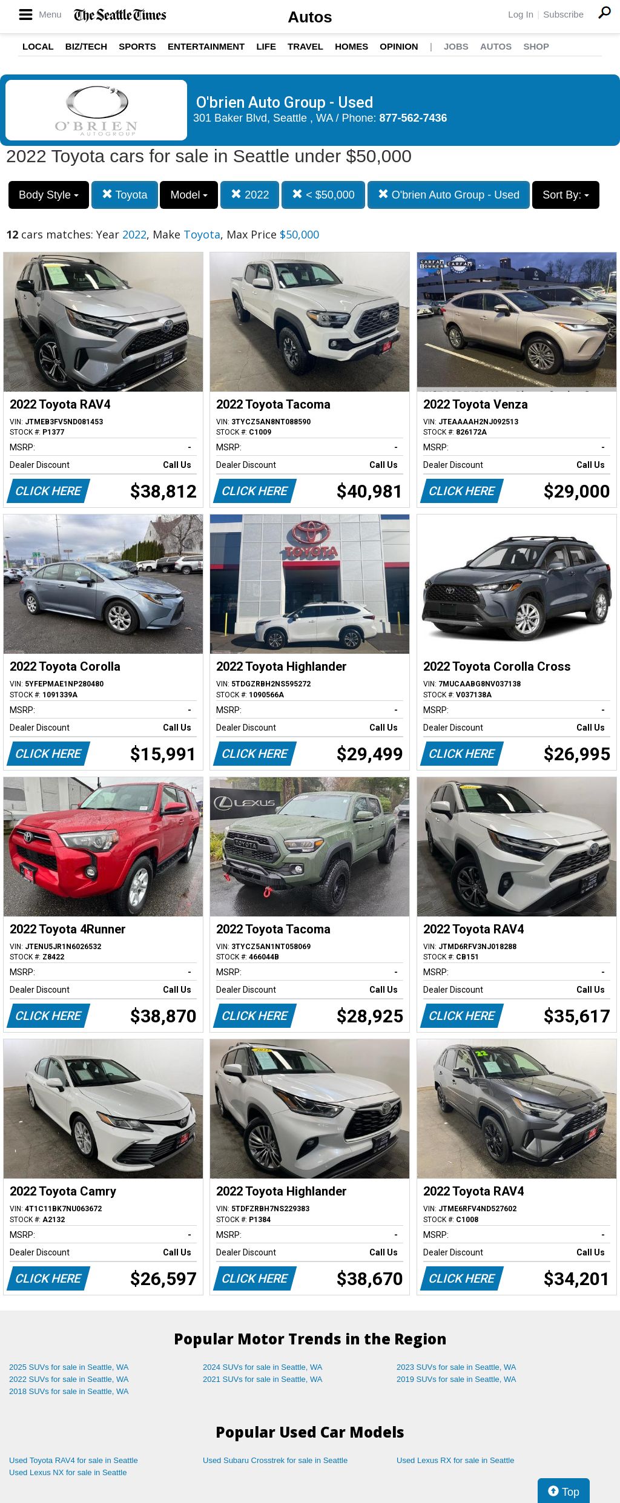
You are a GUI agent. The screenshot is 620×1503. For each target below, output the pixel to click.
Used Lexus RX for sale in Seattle (455, 1460)
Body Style (49, 195)
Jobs (456, 46)
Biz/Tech (86, 46)
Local (38, 46)
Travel (305, 46)
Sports (137, 46)
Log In (520, 14)
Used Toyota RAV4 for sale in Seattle (73, 1460)
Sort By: (565, 195)
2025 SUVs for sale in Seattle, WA (69, 1367)
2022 (250, 194)
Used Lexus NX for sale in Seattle (68, 1472)
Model (189, 195)
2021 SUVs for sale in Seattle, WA (263, 1379)
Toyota (125, 194)
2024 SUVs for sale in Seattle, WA (263, 1367)
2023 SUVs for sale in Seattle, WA (456, 1367)
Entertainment (206, 46)
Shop (536, 46)
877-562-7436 (413, 118)
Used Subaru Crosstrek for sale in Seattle (275, 1460)
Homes (351, 46)
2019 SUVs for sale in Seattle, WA (456, 1379)
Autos (310, 17)
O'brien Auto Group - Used (449, 194)
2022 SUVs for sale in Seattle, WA (69, 1379)
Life (266, 46)
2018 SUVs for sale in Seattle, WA (69, 1391)
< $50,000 (323, 194)
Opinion (399, 46)
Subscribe (563, 14)
